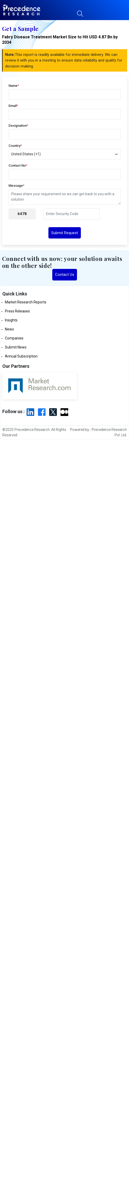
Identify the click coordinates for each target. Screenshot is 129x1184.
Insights (11, 320)
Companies (14, 338)
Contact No (17, 165)
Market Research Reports (25, 302)
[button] (122, 10)
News (9, 329)
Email (13, 106)
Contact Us (64, 274)
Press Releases (17, 311)
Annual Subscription (21, 356)
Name (13, 86)
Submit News (16, 347)
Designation (18, 125)
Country (15, 146)
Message (16, 186)
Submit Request (64, 233)
